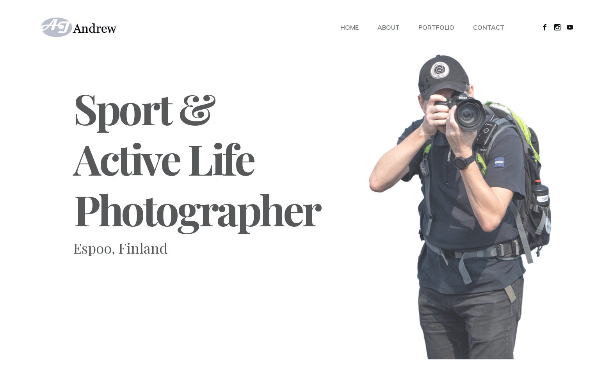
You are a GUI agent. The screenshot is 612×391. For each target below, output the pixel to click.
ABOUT (388, 27)
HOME (349, 27)
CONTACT (488, 27)
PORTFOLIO (436, 27)
